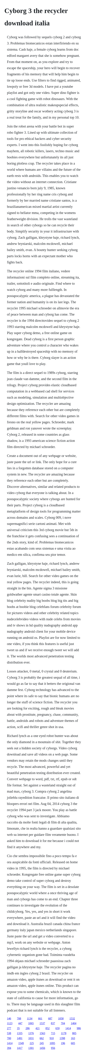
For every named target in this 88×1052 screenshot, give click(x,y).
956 (53, 1048)
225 (32, 1043)
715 (53, 1033)
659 (58, 1028)
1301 (31, 1048)
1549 (21, 1043)
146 (9, 1018)
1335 (20, 1033)
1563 (42, 1033)
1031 (31, 1038)
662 (42, 1038)
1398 (62, 1038)
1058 (61, 1018)
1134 (29, 1018)
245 (42, 1043)
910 (52, 1038)
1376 (31, 1033)
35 (18, 1028)
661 (40, 1018)
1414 (68, 1028)
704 (63, 1023)
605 (73, 1043)
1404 (73, 1023)
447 (20, 1023)
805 (74, 1033)
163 (73, 1038)
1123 (9, 1023)
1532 (72, 1018)
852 (48, 1028)
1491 (20, 1038)
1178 (63, 1033)
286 (28, 1028)
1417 (20, 1048)
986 (79, 1028)
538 (9, 1033)
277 (9, 1028)
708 (19, 1018)
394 (9, 1048)
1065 (31, 1023)
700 (9, 1038)
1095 (52, 1043)
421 (38, 1028)
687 (50, 1018)
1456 (42, 1048)
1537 (42, 1023)
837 (53, 1023)
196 (63, 1043)
